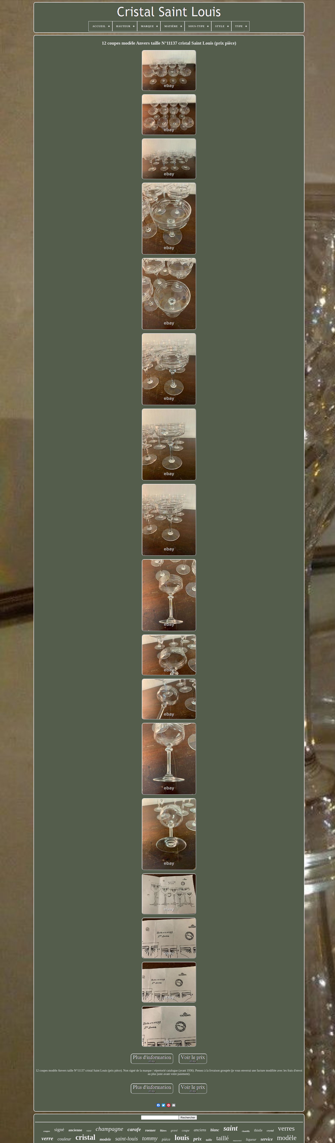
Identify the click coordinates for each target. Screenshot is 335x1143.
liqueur (251, 1139)
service (267, 1139)
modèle (286, 1138)
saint (230, 1128)
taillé (222, 1138)
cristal (85, 1137)
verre (47, 1138)
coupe (186, 1130)
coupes (46, 1131)
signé (59, 1129)
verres (286, 1128)
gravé (174, 1130)
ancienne (75, 1130)
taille (209, 1140)
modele (105, 1139)
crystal (270, 1130)
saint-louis (126, 1139)
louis (182, 1138)
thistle (258, 1130)
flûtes (163, 1130)
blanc (214, 1130)
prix (197, 1139)
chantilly (246, 1131)
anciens (200, 1130)
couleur (64, 1139)
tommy (149, 1138)
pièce (166, 1139)
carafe (134, 1129)
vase (89, 1130)
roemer (150, 1130)
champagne (109, 1129)
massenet (237, 1140)
